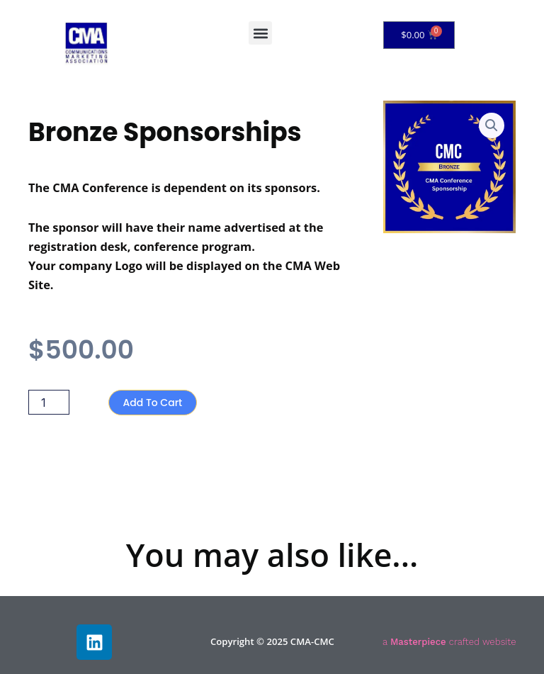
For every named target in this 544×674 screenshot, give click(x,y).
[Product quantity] (48, 402)
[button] (260, 33)
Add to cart (153, 402)
